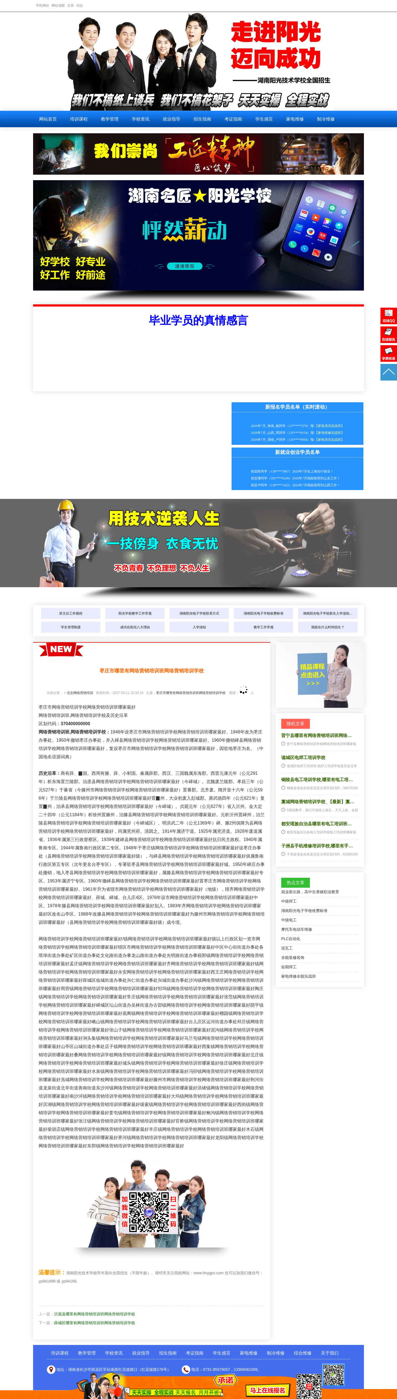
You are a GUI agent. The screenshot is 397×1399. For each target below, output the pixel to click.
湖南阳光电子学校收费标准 (263, 613)
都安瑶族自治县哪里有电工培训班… (316, 823)
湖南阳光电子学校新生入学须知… (328, 613)
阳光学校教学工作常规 (135, 613)
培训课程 (79, 119)
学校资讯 (140, 119)
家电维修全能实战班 (298, 976)
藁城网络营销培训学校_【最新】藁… (317, 801)
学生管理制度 (71, 627)
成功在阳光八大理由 (135, 627)
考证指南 (233, 119)
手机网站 (42, 5)
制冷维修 (326, 119)
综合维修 (303, 1353)
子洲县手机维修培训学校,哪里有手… (317, 846)
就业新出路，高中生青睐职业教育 (310, 892)
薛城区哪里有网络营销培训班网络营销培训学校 (94, 1323)
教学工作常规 (263, 627)
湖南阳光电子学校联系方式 (199, 613)
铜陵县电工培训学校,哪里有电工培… (317, 779)
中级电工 (289, 920)
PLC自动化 (290, 939)
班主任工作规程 (70, 613)
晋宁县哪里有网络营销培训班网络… (316, 735)
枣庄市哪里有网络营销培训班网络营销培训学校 (191, 693)
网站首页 (48, 119)
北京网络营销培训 (80, 693)
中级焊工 (289, 901)
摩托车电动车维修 (296, 929)
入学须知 (199, 627)
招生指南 (202, 119)
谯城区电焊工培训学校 (303, 757)
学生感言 (264, 119)
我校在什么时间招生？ (327, 627)
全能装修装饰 (292, 957)
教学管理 (110, 119)
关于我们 (330, 1353)
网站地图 (58, 5)
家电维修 (295, 119)
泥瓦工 (287, 948)
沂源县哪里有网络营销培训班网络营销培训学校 (94, 1314)
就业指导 (171, 119)
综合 (79, 5)
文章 (70, 5)
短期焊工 (289, 967)
